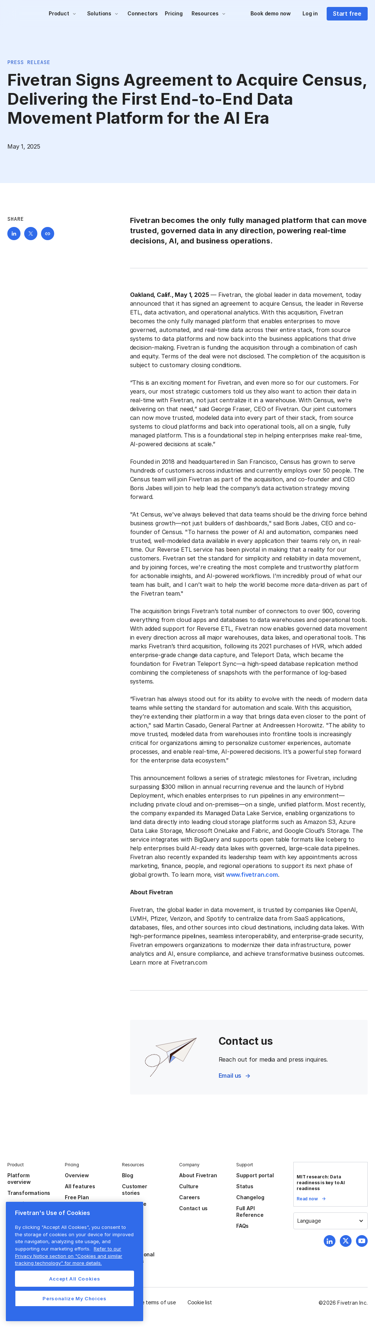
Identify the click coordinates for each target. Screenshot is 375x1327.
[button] (62, 13)
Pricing (174, 13)
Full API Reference (249, 1211)
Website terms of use (150, 1302)
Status (244, 1186)
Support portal (255, 1175)
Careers (189, 1197)
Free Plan (77, 1197)
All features (80, 1186)
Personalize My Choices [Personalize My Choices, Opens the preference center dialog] (74, 1298)
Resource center (134, 1207)
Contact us (193, 1208)
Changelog (250, 1197)
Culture (188, 1186)
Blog (127, 1175)
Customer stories (134, 1189)
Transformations (28, 1193)
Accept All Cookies (74, 1279)
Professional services (138, 1257)
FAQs (242, 1226)
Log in (310, 13)
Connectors (142, 13)
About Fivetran (198, 1175)
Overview (77, 1175)
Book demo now (270, 13)
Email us (230, 1075)
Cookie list (200, 1302)
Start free (347, 13)
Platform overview (18, 1178)
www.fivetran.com (251, 874)
